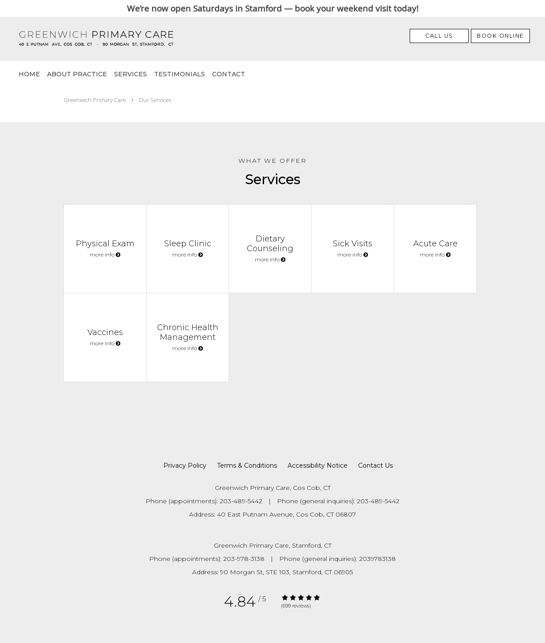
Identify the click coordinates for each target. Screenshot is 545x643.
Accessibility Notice (318, 465)
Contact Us (375, 465)
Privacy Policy (184, 465)
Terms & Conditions (247, 465)
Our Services (155, 100)
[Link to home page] (82, 39)
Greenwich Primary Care (95, 100)
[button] (500, 36)
